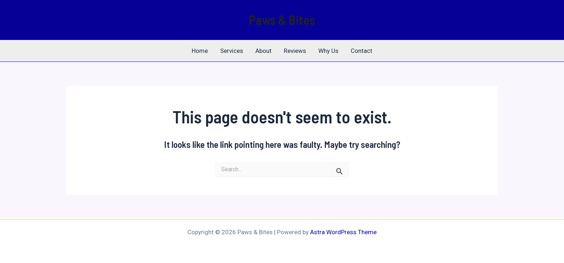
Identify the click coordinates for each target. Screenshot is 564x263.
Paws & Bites (282, 19)
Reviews (295, 50)
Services (231, 50)
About (263, 50)
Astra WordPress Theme (343, 232)
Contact (361, 50)
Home (200, 50)
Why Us (328, 50)
